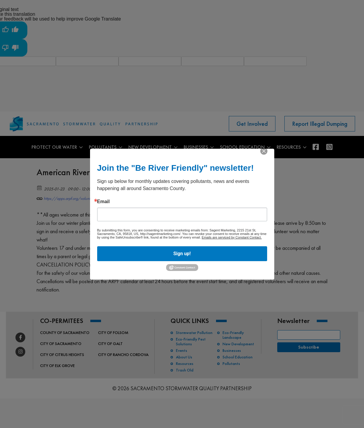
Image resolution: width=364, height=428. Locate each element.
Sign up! (181, 253)
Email (103, 201)
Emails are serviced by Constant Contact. (232, 237)
